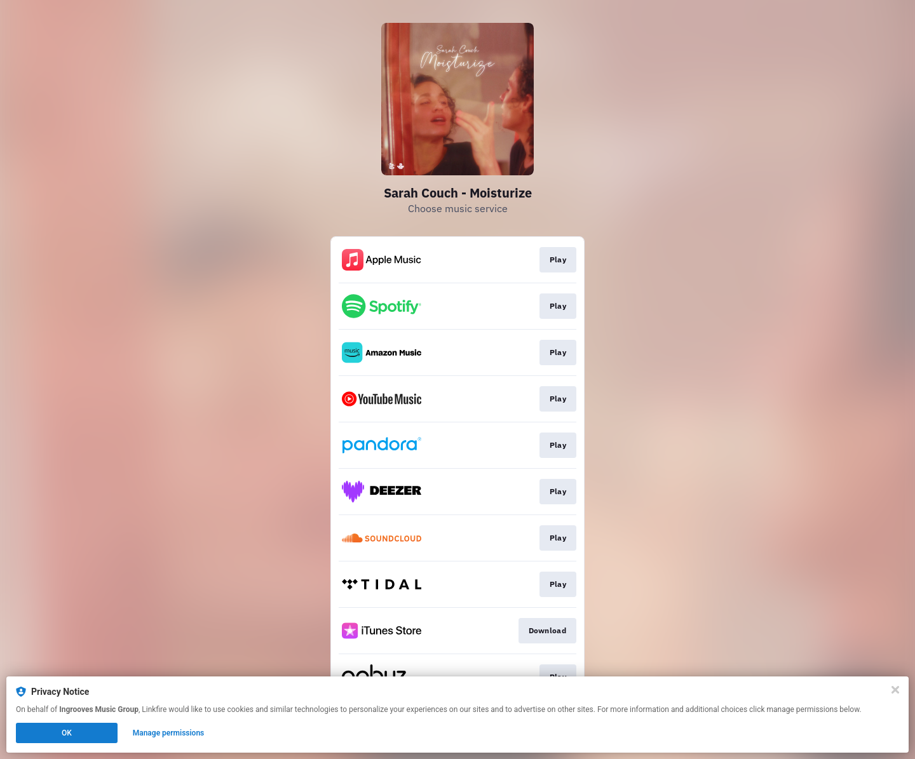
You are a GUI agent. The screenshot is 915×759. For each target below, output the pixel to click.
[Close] (895, 690)
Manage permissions (169, 733)
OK (67, 733)
